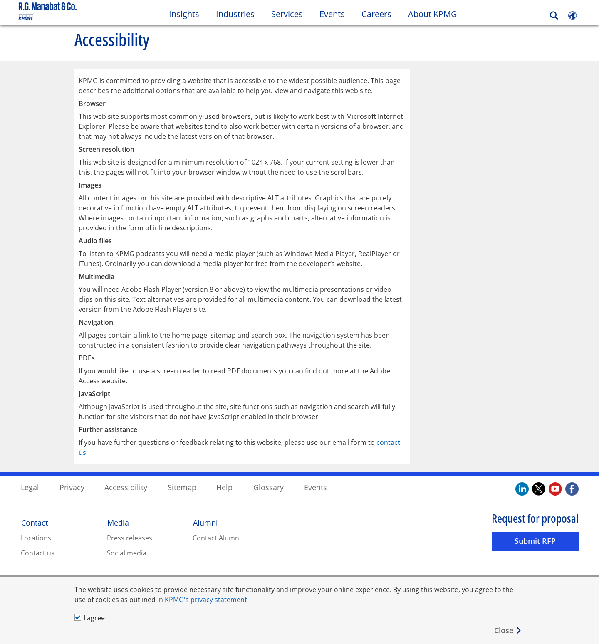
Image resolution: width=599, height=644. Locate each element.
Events (315, 487)
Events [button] (332, 14)
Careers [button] (376, 14)
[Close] (508, 630)
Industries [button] (235, 14)
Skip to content (73, 11)
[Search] (554, 15)
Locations (36, 537)
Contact (34, 522)
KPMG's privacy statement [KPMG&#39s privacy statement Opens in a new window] (206, 599)
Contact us (37, 552)
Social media (126, 552)
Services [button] (287, 14)
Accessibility (125, 487)
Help (224, 487)
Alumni (205, 522)
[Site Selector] (572, 15)
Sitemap (182, 487)
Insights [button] (184, 14)
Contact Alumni (217, 537)
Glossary (268, 487)
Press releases (129, 537)
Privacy (71, 487)
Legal (30, 487)
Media (118, 522)
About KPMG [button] (432, 14)
